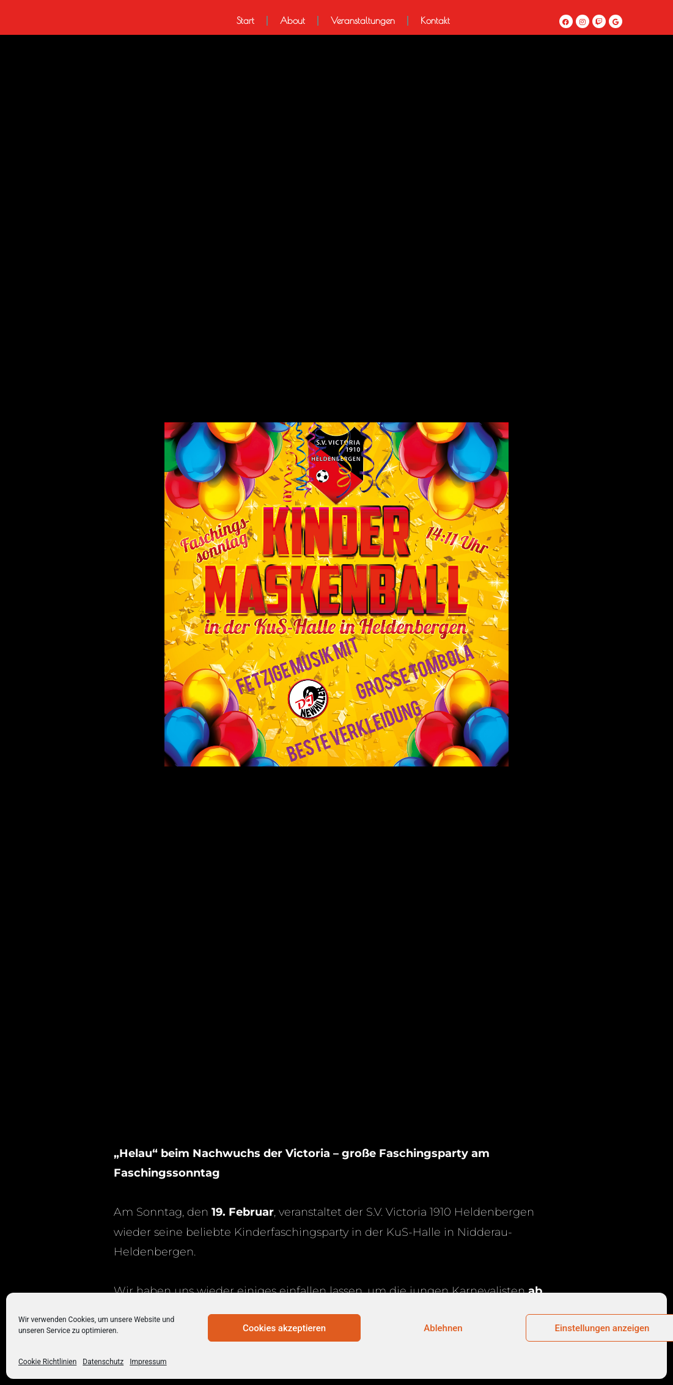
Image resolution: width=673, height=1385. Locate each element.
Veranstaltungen (363, 20)
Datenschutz (103, 1361)
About (292, 20)
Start (245, 20)
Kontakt (435, 20)
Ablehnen (443, 1328)
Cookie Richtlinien (47, 1361)
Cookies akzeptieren (284, 1328)
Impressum (148, 1361)
